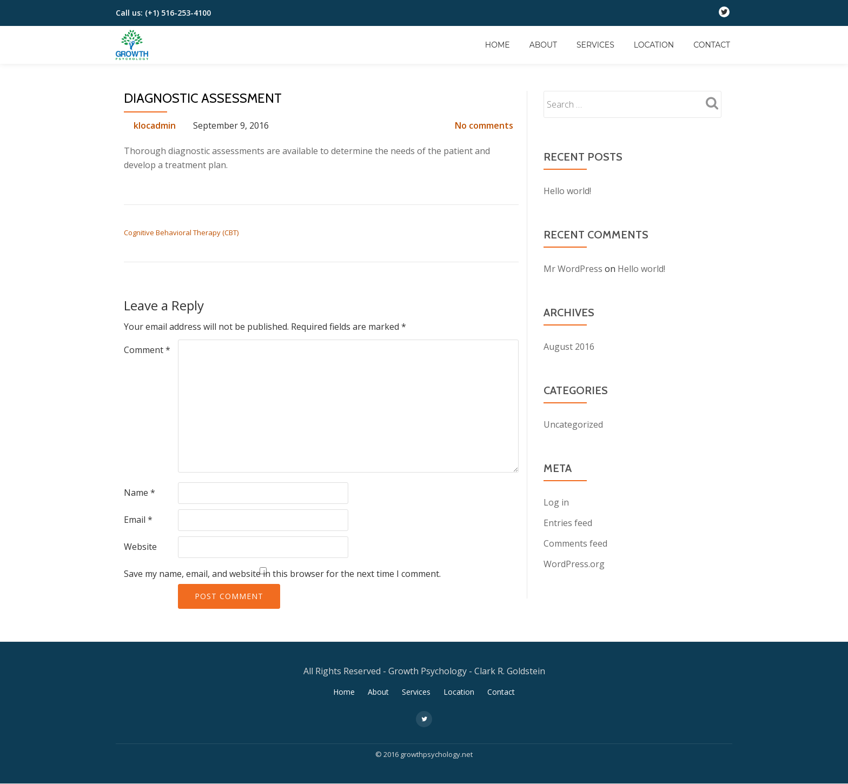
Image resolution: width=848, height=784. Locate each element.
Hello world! (567, 191)
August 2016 (569, 347)
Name (139, 493)
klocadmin (155, 125)
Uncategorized (573, 424)
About (543, 45)
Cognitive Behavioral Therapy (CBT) (181, 232)
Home (497, 45)
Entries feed (568, 523)
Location (654, 45)
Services (595, 45)
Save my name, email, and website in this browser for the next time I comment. (282, 574)
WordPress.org (574, 564)
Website (140, 547)
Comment (147, 350)
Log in (556, 502)
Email (138, 520)
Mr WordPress (573, 269)
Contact (711, 45)
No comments (484, 125)
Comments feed (575, 543)
